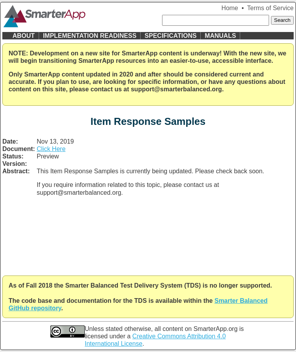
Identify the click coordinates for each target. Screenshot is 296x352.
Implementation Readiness (89, 35)
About (23, 35)
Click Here (51, 149)
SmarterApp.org (215, 328)
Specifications (170, 35)
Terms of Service (270, 8)
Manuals (220, 35)
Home (229, 8)
